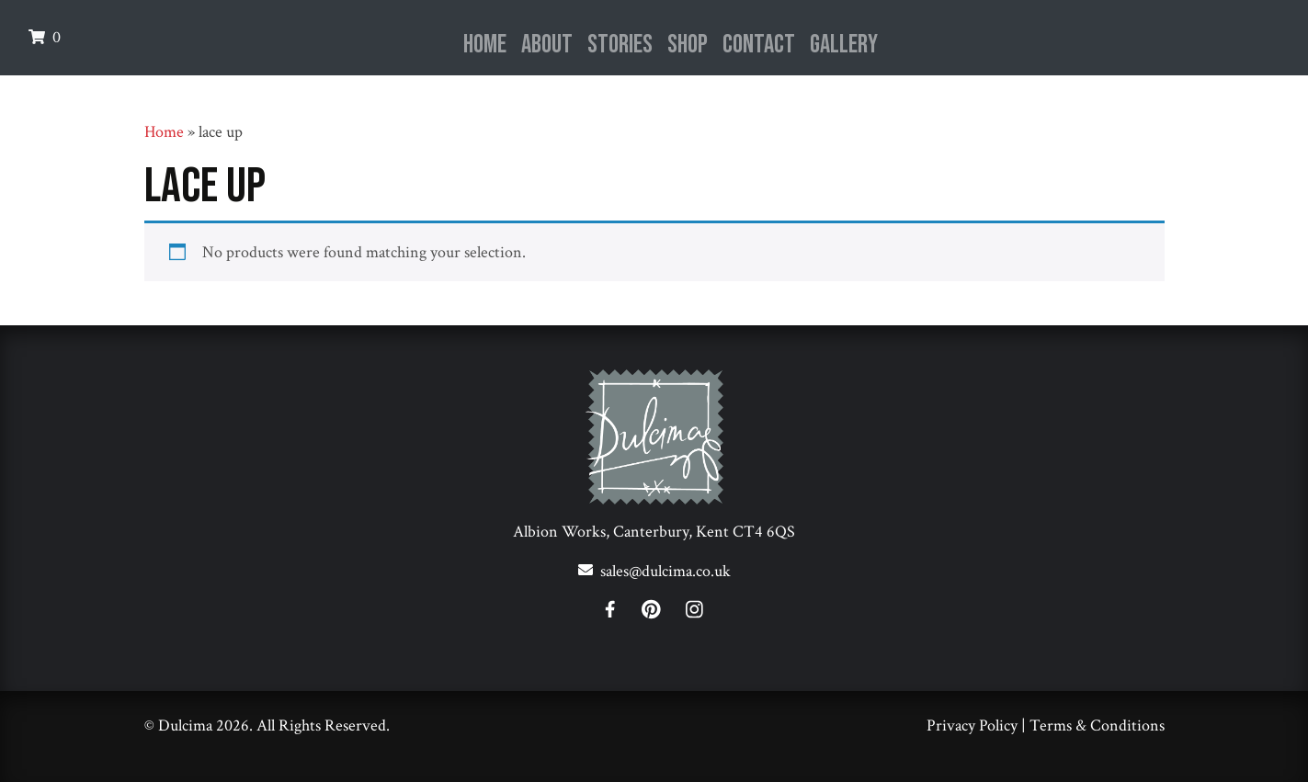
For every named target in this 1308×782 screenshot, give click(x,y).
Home (484, 44)
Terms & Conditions (1097, 725)
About (547, 44)
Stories (620, 44)
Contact (758, 44)
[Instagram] (694, 612)
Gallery (844, 44)
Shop (687, 44)
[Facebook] (621, 612)
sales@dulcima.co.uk (665, 571)
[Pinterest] (662, 612)
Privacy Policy (972, 725)
